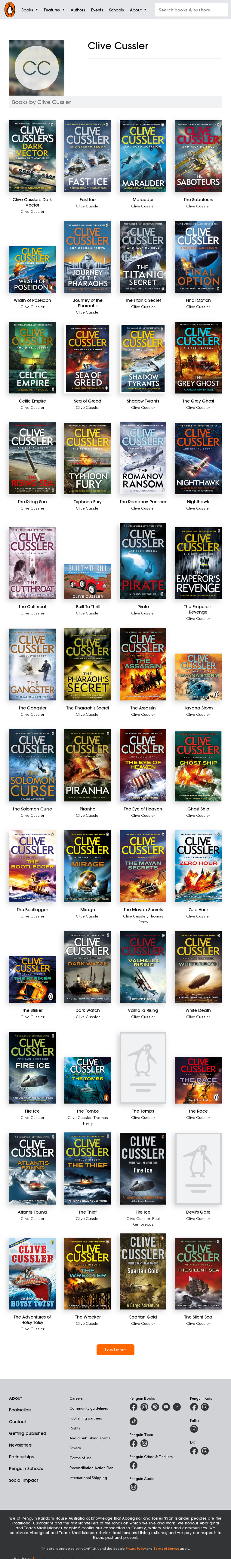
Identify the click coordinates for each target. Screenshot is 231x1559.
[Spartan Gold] (143, 1271)
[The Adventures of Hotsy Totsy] (32, 1273)
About (15, 1398)
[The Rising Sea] (32, 458)
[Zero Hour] (198, 866)
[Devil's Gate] (198, 1169)
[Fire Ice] (32, 1068)
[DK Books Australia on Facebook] (194, 1451)
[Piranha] (87, 765)
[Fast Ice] (87, 156)
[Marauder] (143, 156)
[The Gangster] (32, 664)
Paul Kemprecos (146, 1221)
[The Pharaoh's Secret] (87, 664)
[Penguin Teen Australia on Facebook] (133, 1443)
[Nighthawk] (198, 458)
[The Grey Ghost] (198, 358)
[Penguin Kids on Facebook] (194, 1407)
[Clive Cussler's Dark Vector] (32, 156)
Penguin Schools (26, 1468)
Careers (76, 1398)
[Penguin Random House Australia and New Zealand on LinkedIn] (177, 1407)
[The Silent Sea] (198, 1273)
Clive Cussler (32, 211)
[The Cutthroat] (32, 563)
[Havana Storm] (198, 677)
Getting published (27, 1433)
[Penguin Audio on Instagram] (133, 1487)
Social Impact (23, 1480)
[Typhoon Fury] (87, 458)
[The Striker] (32, 979)
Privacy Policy (136, 1548)
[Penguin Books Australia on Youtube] (166, 1407)
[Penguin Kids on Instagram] (205, 1407)
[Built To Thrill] (87, 581)
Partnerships (21, 1456)
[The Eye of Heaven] (143, 765)
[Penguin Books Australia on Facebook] (133, 1407)
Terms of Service (166, 1548)
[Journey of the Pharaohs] (87, 257)
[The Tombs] (87, 1080)
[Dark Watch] (87, 967)
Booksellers (20, 1410)
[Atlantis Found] (32, 1169)
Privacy (75, 1447)
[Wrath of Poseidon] (32, 269)
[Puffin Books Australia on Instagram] (194, 1429)
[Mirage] (87, 866)
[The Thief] (87, 1168)
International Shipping (88, 1477)
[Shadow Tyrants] (143, 358)
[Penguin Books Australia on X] (155, 1407)
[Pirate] (143, 561)
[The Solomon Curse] (32, 765)
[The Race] (198, 1080)
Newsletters (20, 1445)
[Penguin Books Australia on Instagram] (144, 1407)
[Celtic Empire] (32, 358)
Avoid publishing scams (89, 1438)
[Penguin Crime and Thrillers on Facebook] (133, 1465)
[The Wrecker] (87, 1273)
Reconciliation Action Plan (91, 1467)
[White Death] (198, 967)
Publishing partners (85, 1418)
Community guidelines (88, 1408)
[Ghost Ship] (198, 766)
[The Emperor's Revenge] (198, 563)
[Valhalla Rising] (143, 967)
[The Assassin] (143, 664)
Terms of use (80, 1457)
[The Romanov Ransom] (143, 458)
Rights (74, 1428)
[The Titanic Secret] (143, 257)
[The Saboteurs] (198, 156)
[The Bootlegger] (32, 866)
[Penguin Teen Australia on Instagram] (144, 1443)
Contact (17, 1421)
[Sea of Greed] (87, 358)
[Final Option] (198, 257)
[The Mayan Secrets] (143, 866)
